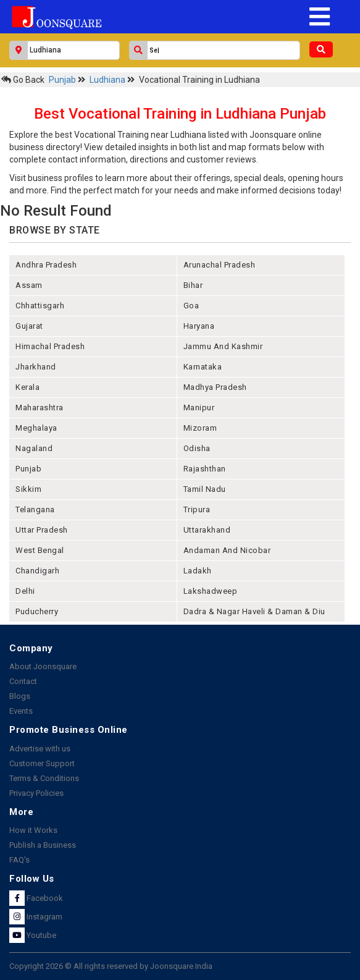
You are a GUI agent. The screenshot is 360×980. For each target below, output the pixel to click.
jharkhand (35, 366)
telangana (35, 509)
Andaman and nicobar (227, 550)
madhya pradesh (215, 387)
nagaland (33, 448)
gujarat (29, 326)
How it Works (33, 830)
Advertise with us (39, 748)
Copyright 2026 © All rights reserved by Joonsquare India (110, 966)
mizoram (200, 428)
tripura (197, 509)
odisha (197, 448)
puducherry (36, 611)
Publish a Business (42, 845)
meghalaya (36, 428)
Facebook (36, 898)
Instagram (35, 916)
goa (191, 305)
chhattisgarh (39, 305)
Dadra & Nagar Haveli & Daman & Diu (254, 611)
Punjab (63, 80)
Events (21, 711)
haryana (199, 326)
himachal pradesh (50, 346)
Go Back (22, 80)
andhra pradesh (46, 264)
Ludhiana (108, 80)
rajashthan (204, 468)
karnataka (202, 366)
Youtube (32, 935)
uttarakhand (207, 529)
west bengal (39, 550)
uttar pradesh (41, 529)
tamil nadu (204, 489)
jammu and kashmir (223, 346)
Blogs (19, 696)
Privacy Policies (36, 793)
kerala (27, 387)
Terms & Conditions (44, 778)
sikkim (28, 489)
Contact (23, 681)
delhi (25, 591)
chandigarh (37, 570)
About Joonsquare (43, 666)
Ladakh (197, 570)
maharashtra (39, 407)
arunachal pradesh (219, 264)
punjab (28, 468)
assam (29, 285)
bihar (193, 285)
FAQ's (19, 859)
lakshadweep (210, 591)
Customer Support (42, 763)
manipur (199, 407)
